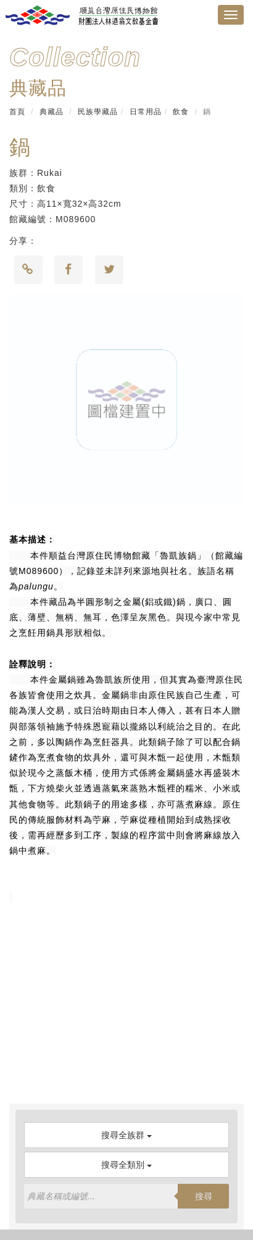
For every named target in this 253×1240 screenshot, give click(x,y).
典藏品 (51, 111)
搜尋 (203, 1196)
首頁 (17, 111)
